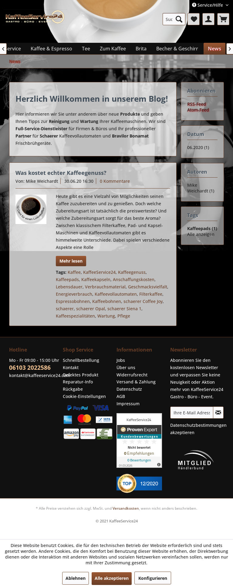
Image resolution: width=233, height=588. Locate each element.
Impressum (128, 403)
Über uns (125, 367)
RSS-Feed (196, 104)
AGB (120, 396)
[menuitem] (174, 19)
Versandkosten (126, 508)
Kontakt (71, 367)
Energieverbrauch (74, 294)
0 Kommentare (115, 181)
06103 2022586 (30, 368)
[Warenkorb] (223, 19)
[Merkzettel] (193, 19)
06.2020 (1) (198, 147)
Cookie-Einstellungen (84, 396)
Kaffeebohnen (106, 301)
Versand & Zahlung (136, 382)
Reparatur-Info (78, 382)
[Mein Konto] (208, 19)
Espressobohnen (73, 301)
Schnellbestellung (81, 360)
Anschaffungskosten (133, 279)
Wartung (106, 316)
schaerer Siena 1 (124, 308)
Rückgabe (73, 389)
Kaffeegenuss (132, 272)
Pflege (123, 316)
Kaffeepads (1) (202, 228)
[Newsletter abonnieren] (218, 412)
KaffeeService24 (99, 272)
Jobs (120, 360)
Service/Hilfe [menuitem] (208, 5)
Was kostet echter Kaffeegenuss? (60, 172)
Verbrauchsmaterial (105, 287)
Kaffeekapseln (95, 279)
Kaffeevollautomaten (116, 294)
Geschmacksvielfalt (147, 287)
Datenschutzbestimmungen (198, 425)
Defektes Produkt (80, 375)
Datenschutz (129, 389)
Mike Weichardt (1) (200, 188)
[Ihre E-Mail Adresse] (191, 412)
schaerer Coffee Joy (143, 301)
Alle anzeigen (200, 234)
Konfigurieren (152, 578)
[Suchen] (179, 19)
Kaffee (74, 272)
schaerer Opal (90, 308)
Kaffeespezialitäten (75, 316)
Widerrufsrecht (131, 375)
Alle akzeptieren (112, 578)
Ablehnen (76, 578)
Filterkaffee (150, 294)
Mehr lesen (71, 261)
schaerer (65, 308)
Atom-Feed (198, 110)
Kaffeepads (67, 279)
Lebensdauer (69, 287)
